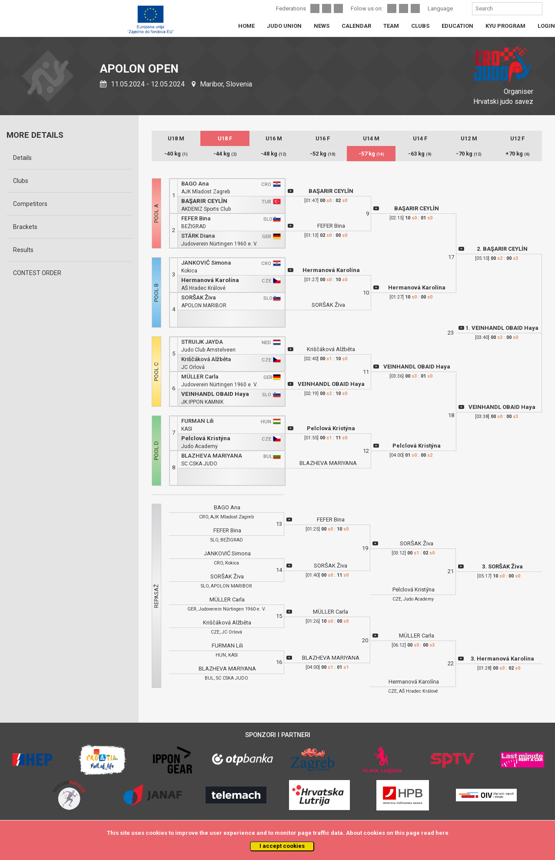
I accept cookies (282, 846)
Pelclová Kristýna (205, 438)
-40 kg (176, 153)
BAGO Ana (195, 183)
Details (22, 157)
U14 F (420, 138)
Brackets (25, 226)
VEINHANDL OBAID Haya (215, 394)
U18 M (176, 138)
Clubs (20, 180)
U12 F (517, 138)
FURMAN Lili (197, 421)
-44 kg (225, 153)
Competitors (30, 203)
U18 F (225, 138)
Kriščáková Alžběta (206, 359)
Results (23, 249)
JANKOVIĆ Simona (206, 262)
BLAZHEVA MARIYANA (211, 455)
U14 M (371, 138)
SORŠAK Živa (198, 297)
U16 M (274, 138)
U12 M (469, 138)
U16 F (323, 138)
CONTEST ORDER (37, 272)
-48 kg (273, 153)
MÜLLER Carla (199, 376)
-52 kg (323, 153)
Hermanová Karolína (210, 280)
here (442, 833)
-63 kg (420, 153)
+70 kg (517, 153)
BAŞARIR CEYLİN (204, 201)
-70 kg (469, 153)
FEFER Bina (195, 218)
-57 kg (371, 153)
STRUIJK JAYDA (202, 342)
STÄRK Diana (198, 235)
